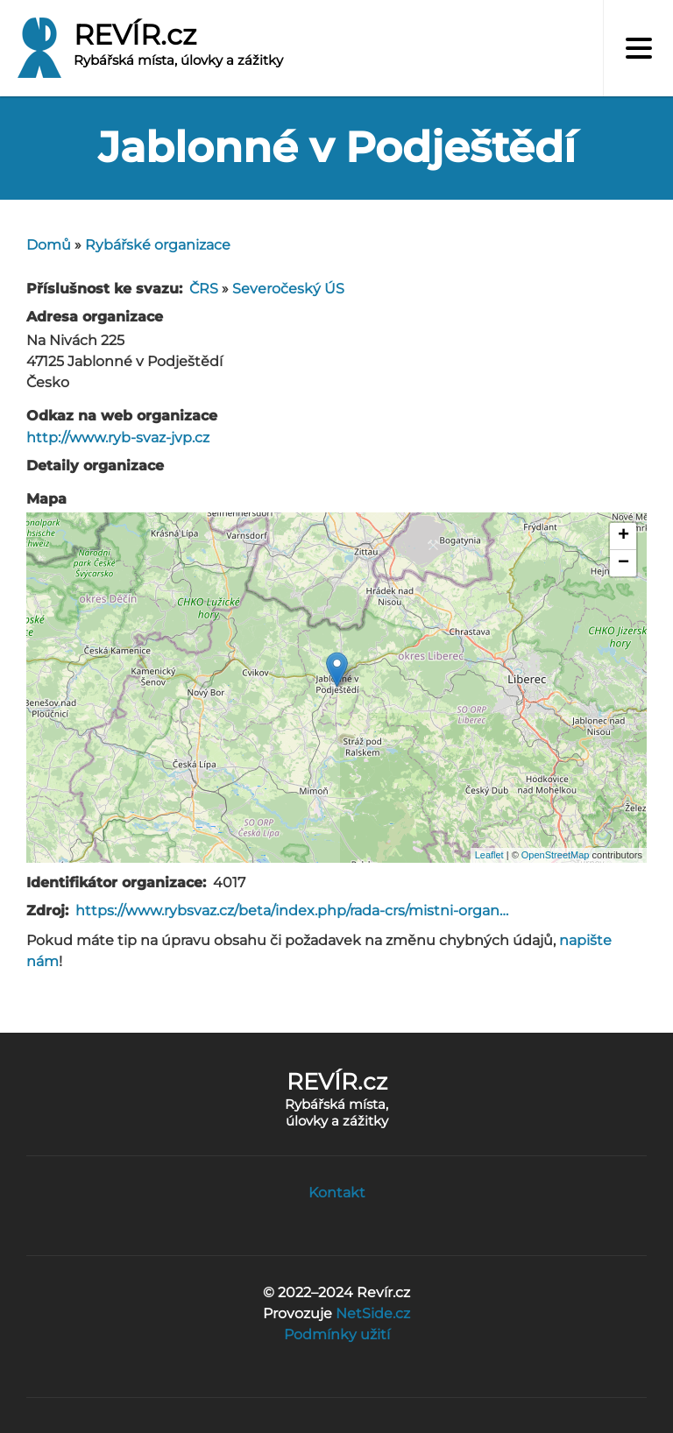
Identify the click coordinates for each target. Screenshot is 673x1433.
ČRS (203, 288)
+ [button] (623, 536)
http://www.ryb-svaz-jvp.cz (117, 437)
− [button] (623, 563)
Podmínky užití (337, 1334)
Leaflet (489, 855)
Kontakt (336, 1192)
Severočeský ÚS (288, 288)
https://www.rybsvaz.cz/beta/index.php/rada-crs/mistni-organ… (291, 910)
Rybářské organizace (157, 244)
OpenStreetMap (555, 855)
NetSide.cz (373, 1313)
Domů (48, 244)
